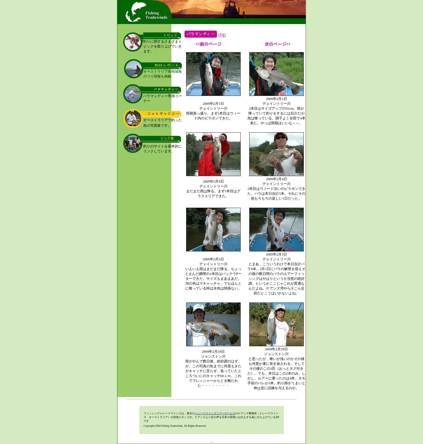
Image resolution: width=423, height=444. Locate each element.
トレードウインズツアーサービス (215, 413)
